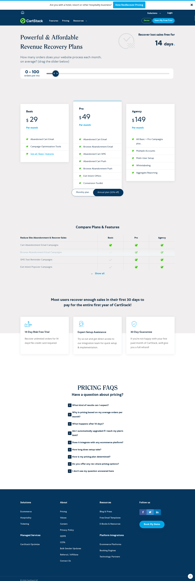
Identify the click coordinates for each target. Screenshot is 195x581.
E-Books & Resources (110, 523)
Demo (146, 21)
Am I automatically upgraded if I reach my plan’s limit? (97, 433)
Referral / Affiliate (69, 552)
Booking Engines (108, 549)
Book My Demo (152, 524)
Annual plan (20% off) (108, 192)
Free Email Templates (110, 518)
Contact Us (65, 558)
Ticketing (24, 523)
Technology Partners (110, 555)
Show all (100, 274)
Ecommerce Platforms (110, 543)
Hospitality (25, 518)
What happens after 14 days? (88, 424)
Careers (63, 523)
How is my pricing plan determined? (91, 457)
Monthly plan (82, 192)
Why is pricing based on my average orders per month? (97, 415)
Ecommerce (26, 512)
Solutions (152, 13)
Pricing (66, 21)
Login (170, 13)
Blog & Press (106, 512)
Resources (79, 21)
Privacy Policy (67, 529)
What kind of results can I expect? (90, 405)
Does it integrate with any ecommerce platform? (97, 443)
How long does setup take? (86, 450)
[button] (97, 5)
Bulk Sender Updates (70, 546)
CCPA (62, 541)
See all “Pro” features (94, 176)
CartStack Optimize (30, 543)
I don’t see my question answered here (93, 471)
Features (53, 21)
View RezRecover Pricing (129, 4)
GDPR (63, 535)
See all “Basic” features (42, 140)
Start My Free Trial (163, 21)
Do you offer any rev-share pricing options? (95, 464)
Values (63, 518)
